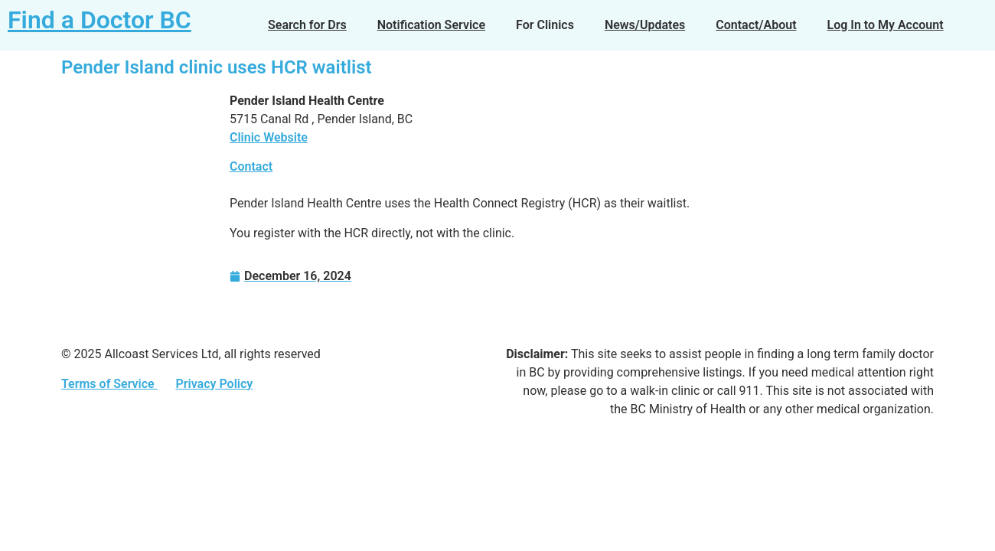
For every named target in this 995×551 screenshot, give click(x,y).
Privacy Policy (214, 384)
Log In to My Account (885, 25)
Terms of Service (109, 384)
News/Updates (645, 25)
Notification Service (431, 25)
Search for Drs (307, 25)
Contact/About (756, 25)
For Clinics (545, 25)
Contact (251, 166)
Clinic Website (269, 137)
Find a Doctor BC (99, 19)
